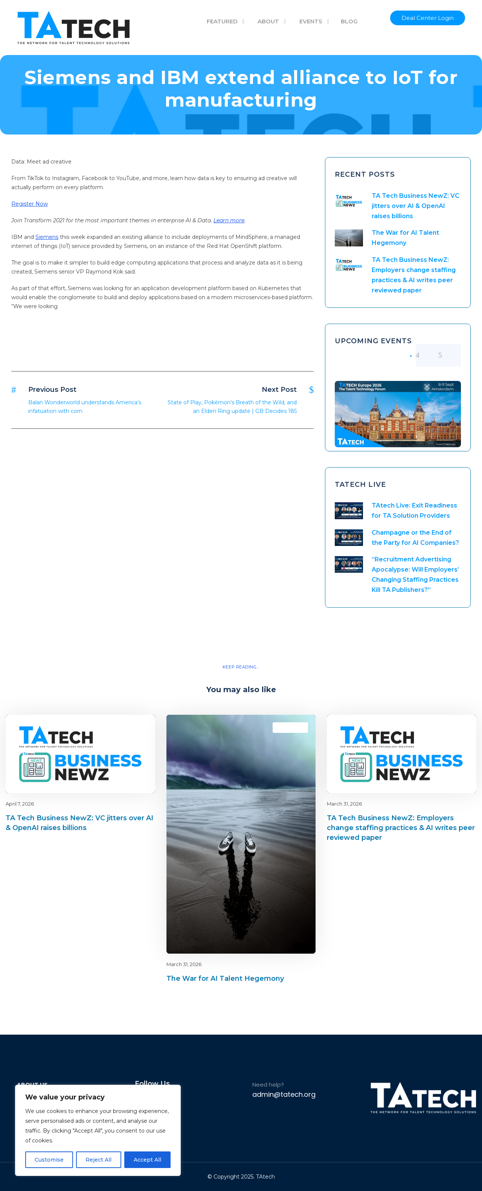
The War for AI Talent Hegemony (225, 978)
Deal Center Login (427, 17)
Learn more (229, 220)
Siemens (46, 237)
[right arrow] (449, 355)
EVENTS (310, 21)
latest (136, 727)
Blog (123, 727)
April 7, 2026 (20, 804)
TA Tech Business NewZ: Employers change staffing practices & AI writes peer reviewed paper (401, 828)
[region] (98, 1130)
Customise (49, 1159)
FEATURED (222, 21)
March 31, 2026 (183, 964)
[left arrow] (427, 355)
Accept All (147, 1159)
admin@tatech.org (284, 1094)
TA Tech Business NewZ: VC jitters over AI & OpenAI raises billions (415, 206)
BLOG (349, 21)
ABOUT (268, 21)
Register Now (29, 203)
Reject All (98, 1159)
